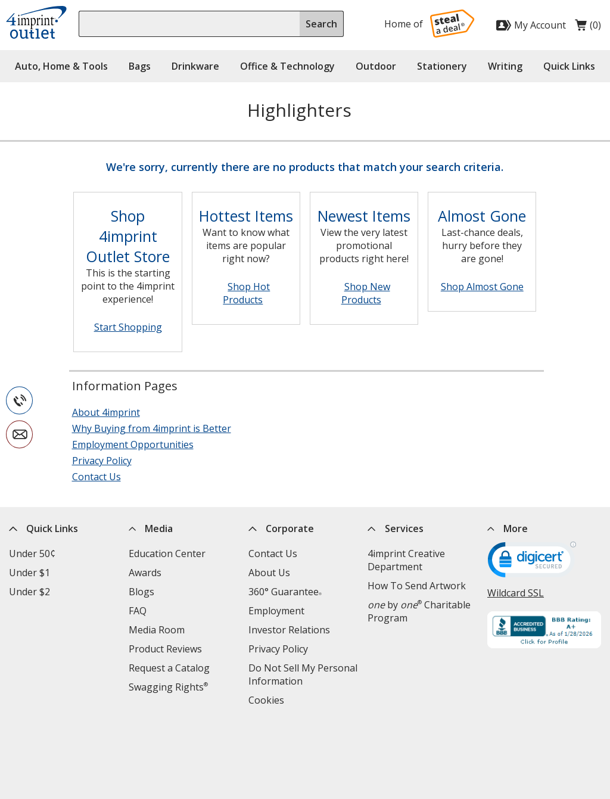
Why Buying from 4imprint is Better (151, 428)
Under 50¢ (32, 553)
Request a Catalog (169, 667)
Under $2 (29, 591)
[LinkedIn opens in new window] (503, 748)
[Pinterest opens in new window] (590, 748)
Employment (276, 610)
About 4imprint (106, 412)
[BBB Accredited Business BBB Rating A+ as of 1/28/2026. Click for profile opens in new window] (544, 631)
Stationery (442, 66)
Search (321, 23)
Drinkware (195, 66)
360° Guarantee (285, 591)
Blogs (141, 591)
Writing (505, 66)
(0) (588, 28)
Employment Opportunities (133, 444)
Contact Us (96, 476)
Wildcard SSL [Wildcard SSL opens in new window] (515, 592)
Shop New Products (365, 293)
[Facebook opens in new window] (444, 748)
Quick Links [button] (569, 66)
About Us (269, 572)
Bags (140, 66)
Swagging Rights (168, 687)
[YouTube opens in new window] (561, 748)
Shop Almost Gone (482, 286)
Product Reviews (165, 648)
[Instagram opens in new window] (532, 748)
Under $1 (29, 572)
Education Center (167, 553)
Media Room (157, 629)
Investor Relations (289, 629)
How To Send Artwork (417, 585)
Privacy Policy (102, 460)
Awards (145, 572)
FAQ (138, 610)
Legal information (388, 749)
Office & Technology (287, 66)
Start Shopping (128, 327)
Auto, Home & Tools (61, 66)
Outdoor (376, 66)
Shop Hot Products (246, 293)
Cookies (266, 700)
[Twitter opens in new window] (473, 748)
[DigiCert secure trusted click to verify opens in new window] (532, 563)
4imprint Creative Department (406, 560)
